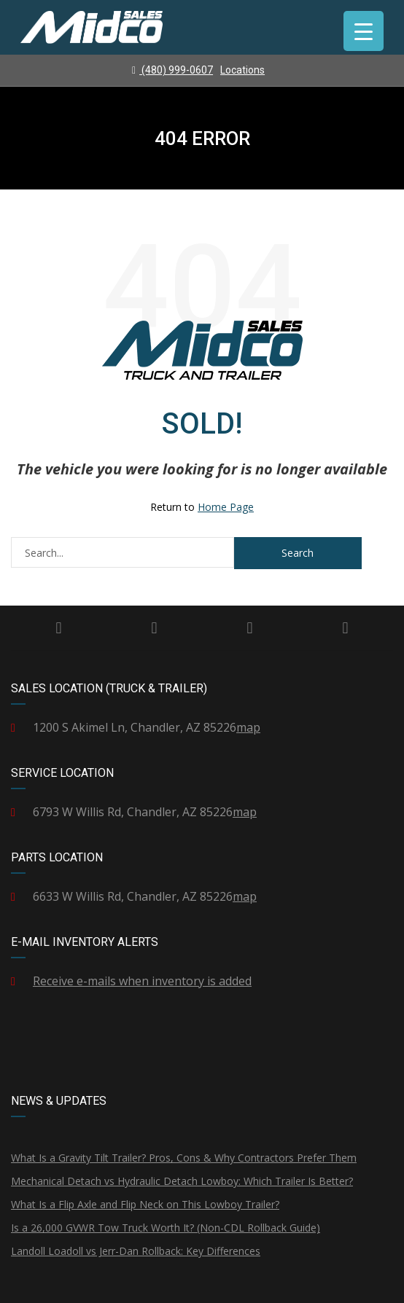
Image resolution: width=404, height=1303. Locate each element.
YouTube (345, 628)
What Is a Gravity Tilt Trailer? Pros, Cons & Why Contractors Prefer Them (184, 1158)
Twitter (154, 628)
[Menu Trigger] (363, 31)
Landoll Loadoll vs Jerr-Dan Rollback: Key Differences (135, 1251)
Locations (242, 70)
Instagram (249, 628)
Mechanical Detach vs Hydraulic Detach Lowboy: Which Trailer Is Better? (182, 1181)
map (248, 727)
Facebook (58, 628)
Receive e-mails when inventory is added (142, 981)
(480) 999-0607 (172, 70)
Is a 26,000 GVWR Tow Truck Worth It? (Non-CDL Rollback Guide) (165, 1227)
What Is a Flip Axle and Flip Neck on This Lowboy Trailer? (145, 1204)
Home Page (226, 507)
